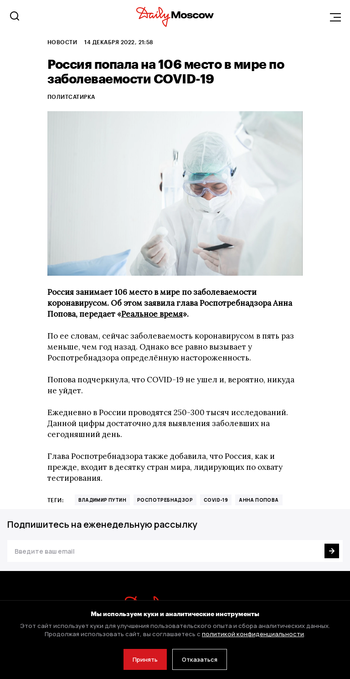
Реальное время (152, 314)
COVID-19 (216, 500)
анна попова (258, 500)
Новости (62, 42)
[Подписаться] (331, 551)
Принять (145, 659)
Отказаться (199, 659)
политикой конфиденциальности (253, 634)
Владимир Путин (102, 500)
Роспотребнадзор (165, 500)
